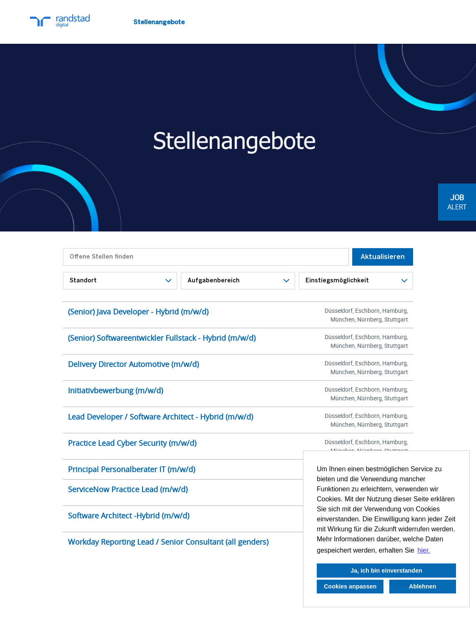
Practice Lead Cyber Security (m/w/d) (132, 443)
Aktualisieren (383, 257)
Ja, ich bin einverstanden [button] (386, 570)
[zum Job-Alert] (457, 202)
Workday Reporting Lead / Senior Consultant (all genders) (168, 542)
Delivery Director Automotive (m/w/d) (133, 364)
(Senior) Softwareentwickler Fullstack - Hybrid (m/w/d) (162, 338)
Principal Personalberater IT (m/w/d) (131, 469)
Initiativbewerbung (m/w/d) (115, 390)
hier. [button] (424, 550)
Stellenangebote (159, 22)
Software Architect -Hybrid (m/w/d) (128, 515)
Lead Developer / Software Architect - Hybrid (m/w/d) (160, 417)
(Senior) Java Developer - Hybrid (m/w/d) (138, 312)
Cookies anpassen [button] (350, 586)
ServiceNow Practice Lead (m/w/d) (128, 489)
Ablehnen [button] (422, 586)
